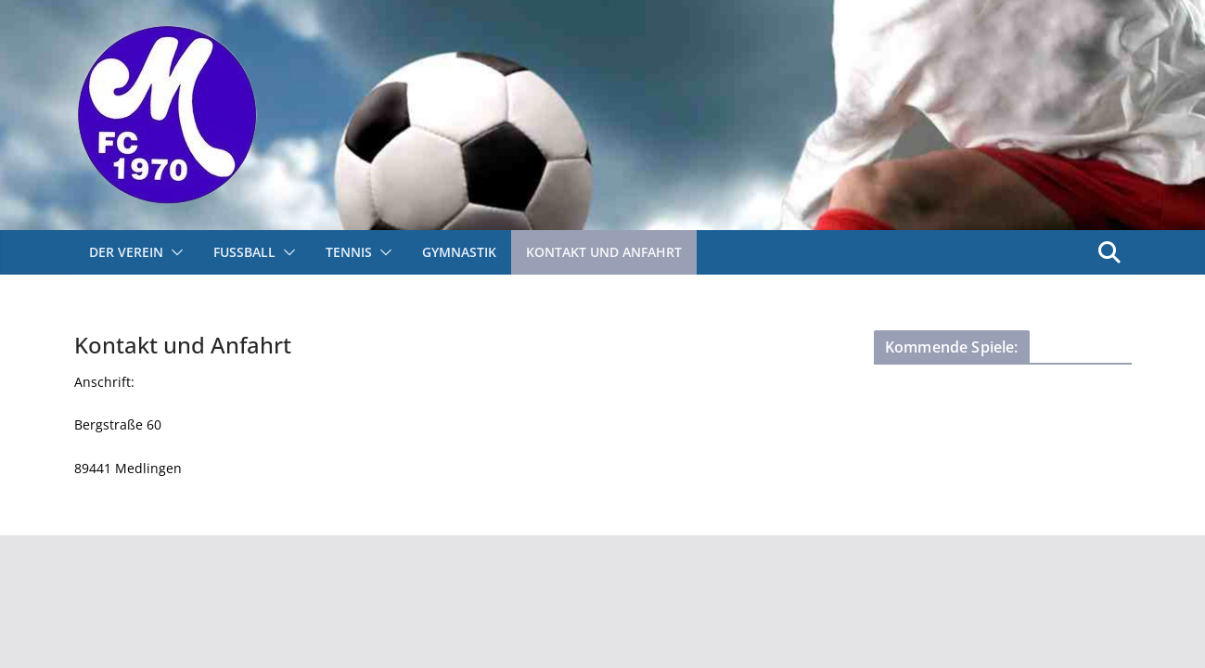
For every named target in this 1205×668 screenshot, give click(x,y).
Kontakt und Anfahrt (604, 252)
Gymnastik (459, 252)
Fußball (244, 252)
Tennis (349, 252)
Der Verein (126, 252)
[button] (173, 252)
